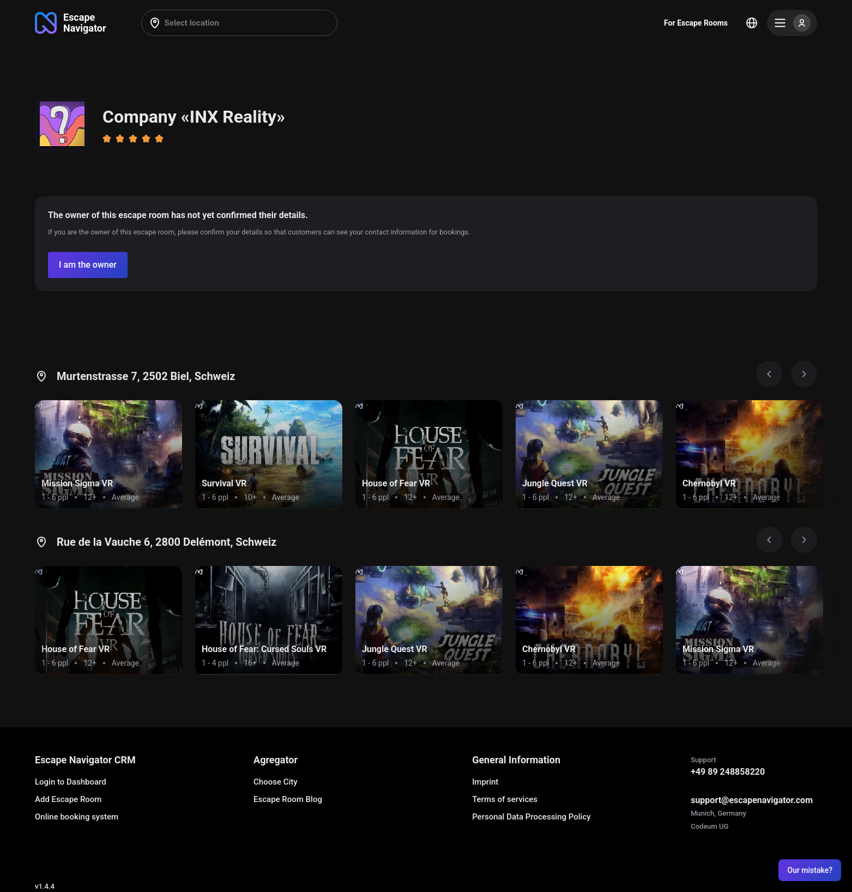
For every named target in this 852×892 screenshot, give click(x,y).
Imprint (485, 782)
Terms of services (504, 799)
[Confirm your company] (88, 265)
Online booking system (76, 817)
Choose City (275, 782)
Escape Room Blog (287, 799)
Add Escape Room (68, 799)
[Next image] (804, 374)
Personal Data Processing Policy (531, 817)
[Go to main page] (70, 23)
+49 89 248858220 (728, 772)
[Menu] (792, 23)
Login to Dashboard (70, 782)
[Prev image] (769, 374)
